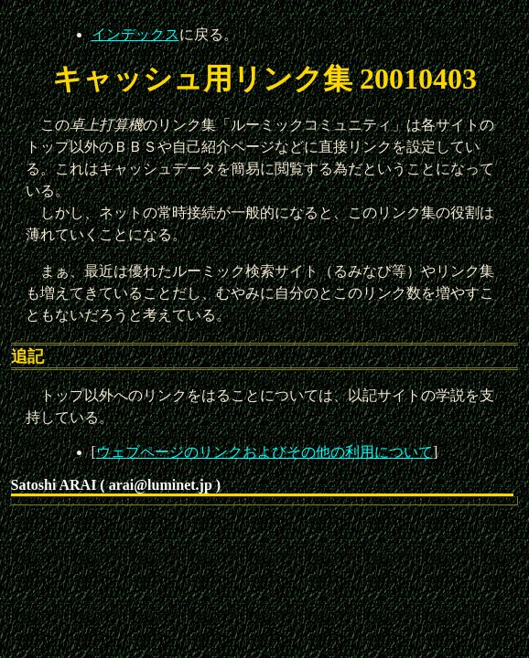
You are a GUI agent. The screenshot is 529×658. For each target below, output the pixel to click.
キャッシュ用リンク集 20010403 (264, 78)
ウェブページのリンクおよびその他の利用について (264, 452)
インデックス (135, 34)
